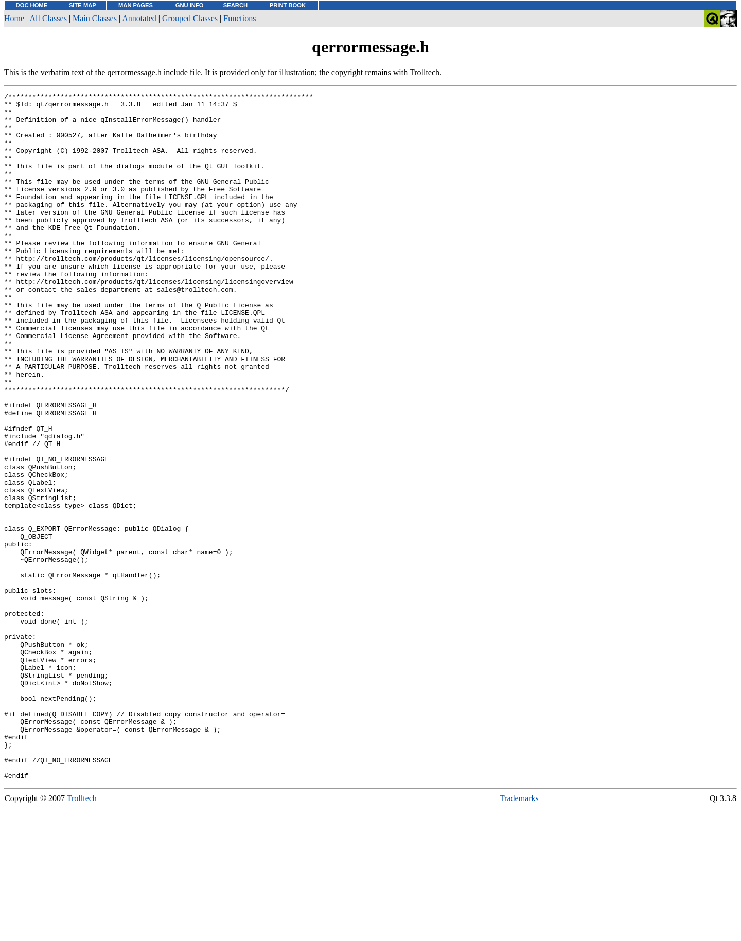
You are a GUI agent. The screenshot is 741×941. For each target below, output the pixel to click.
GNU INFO (189, 5)
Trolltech (82, 935)
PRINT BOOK (288, 5)
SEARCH (235, 5)
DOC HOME (32, 5)
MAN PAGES (135, 5)
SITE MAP (82, 5)
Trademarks (519, 935)
